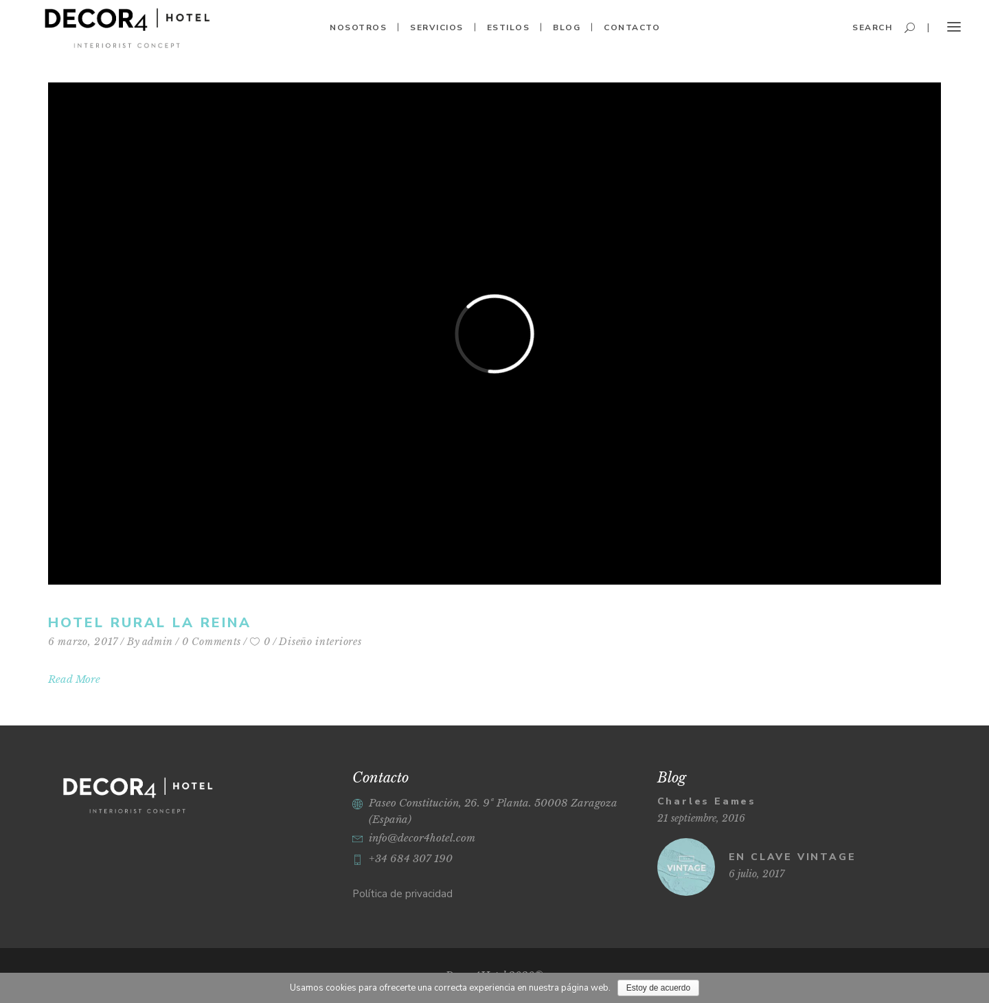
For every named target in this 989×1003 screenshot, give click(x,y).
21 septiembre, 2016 (701, 818)
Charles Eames (706, 801)
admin (158, 641)
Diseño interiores (320, 641)
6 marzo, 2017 (83, 641)
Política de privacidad (402, 894)
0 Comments (211, 641)
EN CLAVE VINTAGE (792, 857)
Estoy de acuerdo (658, 988)
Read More (74, 679)
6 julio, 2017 (756, 874)
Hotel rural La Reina (149, 622)
